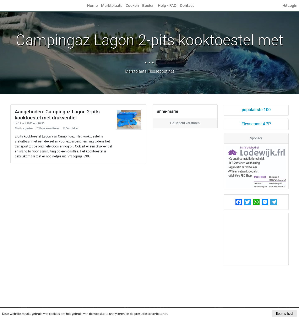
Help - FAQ (167, 5)
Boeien (148, 5)
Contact (187, 5)
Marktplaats (112, 5)
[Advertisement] (113, 198)
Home (92, 5)
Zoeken (132, 5)
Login (290, 5)
